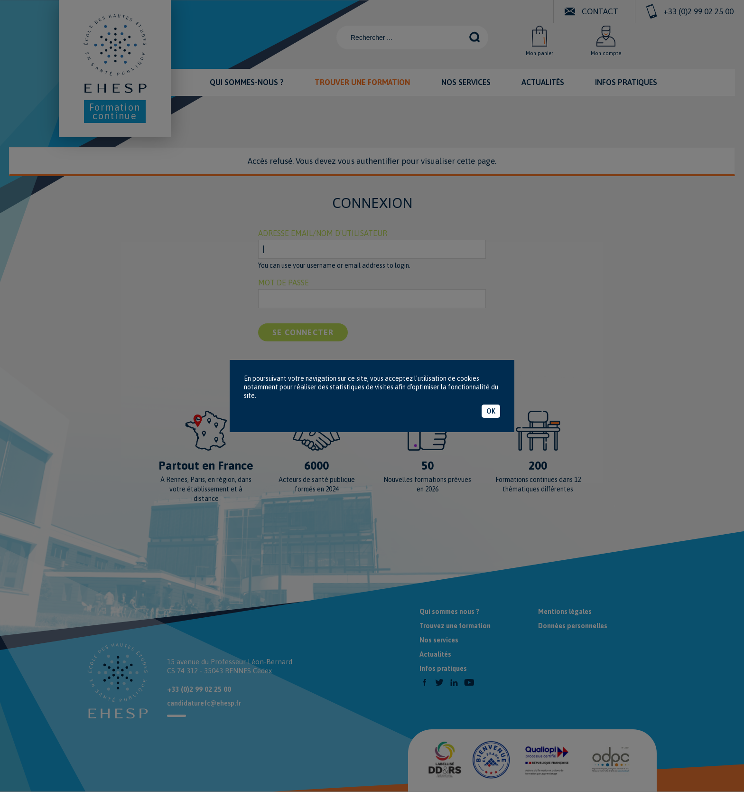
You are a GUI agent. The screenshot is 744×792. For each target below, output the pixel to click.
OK (490, 411)
